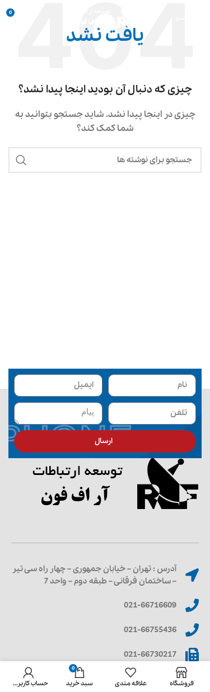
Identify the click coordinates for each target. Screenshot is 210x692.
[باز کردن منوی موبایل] (188, 17)
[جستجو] (105, 160)
